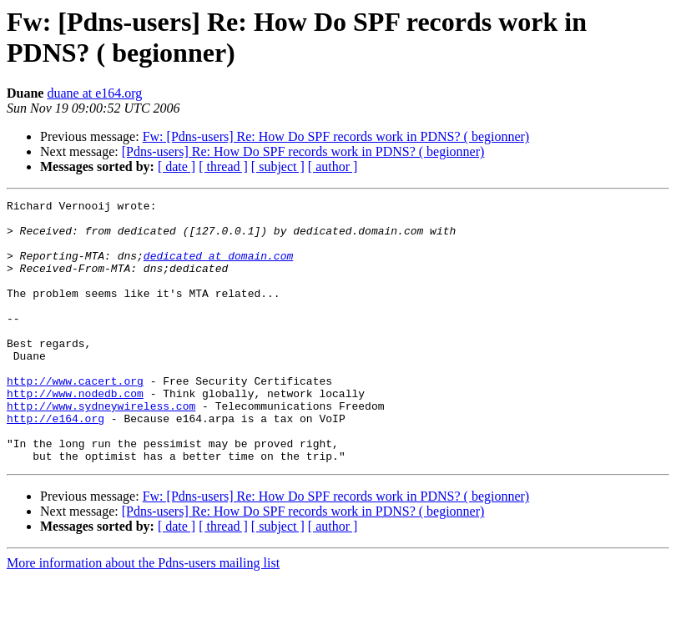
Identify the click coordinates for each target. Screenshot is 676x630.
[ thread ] (223, 166)
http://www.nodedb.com (75, 433)
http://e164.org (55, 463)
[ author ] (333, 166)
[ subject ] (278, 166)
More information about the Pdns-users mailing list (143, 615)
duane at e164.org (94, 93)
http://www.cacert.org (75, 418)
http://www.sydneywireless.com (101, 448)
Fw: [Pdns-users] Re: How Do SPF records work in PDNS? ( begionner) (336, 136)
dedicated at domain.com (218, 267)
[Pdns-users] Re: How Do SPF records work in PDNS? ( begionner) (303, 151)
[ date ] (176, 166)
